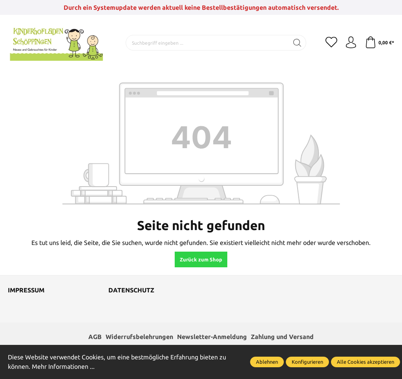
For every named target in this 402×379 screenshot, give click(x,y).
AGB (95, 337)
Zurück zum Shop (201, 259)
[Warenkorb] (379, 42)
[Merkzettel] (331, 42)
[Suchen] (297, 43)
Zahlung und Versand (282, 337)
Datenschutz (131, 290)
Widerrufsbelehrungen (139, 337)
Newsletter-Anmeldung (212, 337)
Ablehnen (267, 361)
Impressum (26, 290)
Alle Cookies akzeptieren (365, 361)
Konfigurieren (307, 361)
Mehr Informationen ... (63, 366)
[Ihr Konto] (351, 42)
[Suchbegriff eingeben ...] (207, 43)
